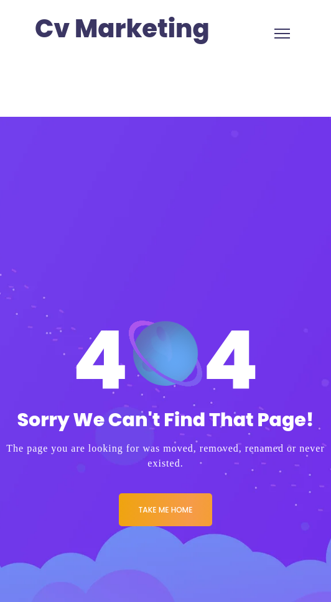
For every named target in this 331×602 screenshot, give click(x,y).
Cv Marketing (122, 29)
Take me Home (166, 509)
